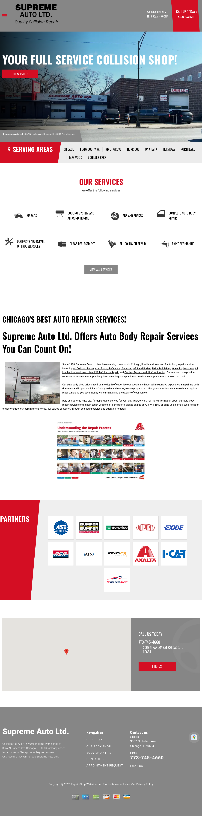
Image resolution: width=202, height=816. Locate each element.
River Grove (113, 149)
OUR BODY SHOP (98, 746)
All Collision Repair (83, 368)
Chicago (68, 149)
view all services (101, 269)
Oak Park (151, 149)
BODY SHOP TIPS (98, 752)
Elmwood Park (90, 149)
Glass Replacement (183, 368)
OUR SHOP (94, 740)
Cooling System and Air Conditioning (145, 372)
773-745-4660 (184, 16)
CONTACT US (96, 759)
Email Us (136, 765)
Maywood (75, 157)
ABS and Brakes (142, 368)
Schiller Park (97, 157)
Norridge (133, 149)
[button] (66, 652)
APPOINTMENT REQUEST (104, 765)
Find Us (157, 666)
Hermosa (169, 149)
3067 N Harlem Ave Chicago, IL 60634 (42, 134)
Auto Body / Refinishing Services (113, 368)
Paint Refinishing (161, 368)
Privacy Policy (144, 784)
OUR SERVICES (20, 74)
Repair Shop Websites (84, 784)
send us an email (173, 404)
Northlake (188, 149)
